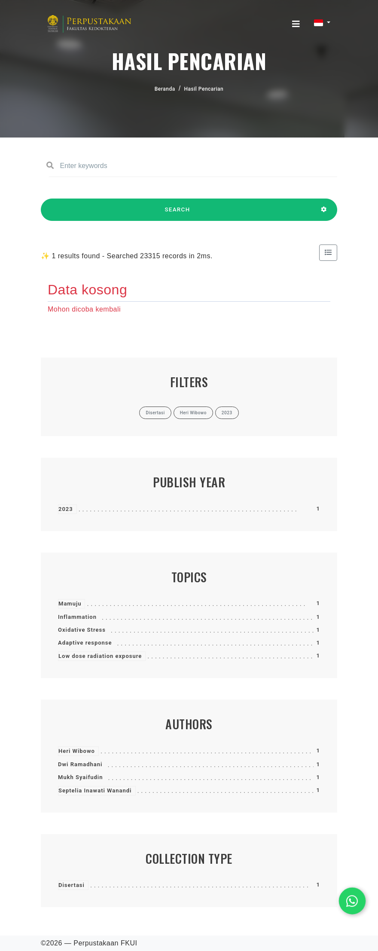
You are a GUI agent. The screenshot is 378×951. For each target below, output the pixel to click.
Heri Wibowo (76, 751)
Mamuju (69, 603)
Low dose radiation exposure (100, 656)
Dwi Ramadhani (80, 764)
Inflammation (77, 617)
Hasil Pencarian (204, 89)
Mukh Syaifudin (80, 777)
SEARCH (177, 213)
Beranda (165, 89)
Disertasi (71, 885)
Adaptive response (85, 642)
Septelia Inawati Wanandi (95, 790)
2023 (65, 509)
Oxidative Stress (82, 630)
